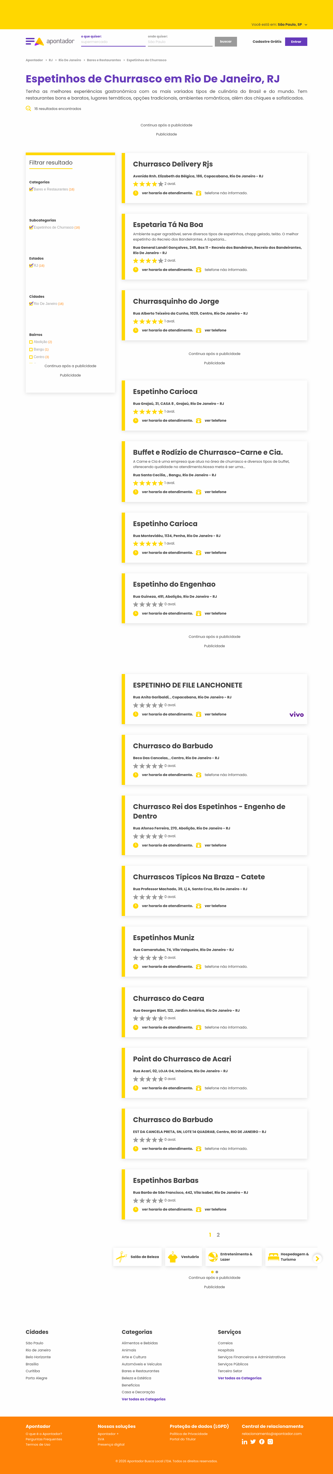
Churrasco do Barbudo (173, 746)
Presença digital (111, 1444)
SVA (101, 1439)
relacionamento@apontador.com (272, 1433)
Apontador (35, 60)
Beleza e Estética (136, 1378)
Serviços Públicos (233, 1364)
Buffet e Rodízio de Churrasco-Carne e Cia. (208, 452)
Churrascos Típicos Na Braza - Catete (199, 877)
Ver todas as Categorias (144, 1399)
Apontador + (108, 1433)
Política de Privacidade (189, 1433)
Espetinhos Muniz (163, 938)
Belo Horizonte (38, 1357)
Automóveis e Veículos (142, 1364)
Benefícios (131, 1385)
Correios (225, 1343)
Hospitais (226, 1350)
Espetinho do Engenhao (174, 584)
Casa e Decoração (138, 1392)
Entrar (296, 41)
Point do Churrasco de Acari (182, 1059)
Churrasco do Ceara (168, 998)
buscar (225, 41)
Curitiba (33, 1371)
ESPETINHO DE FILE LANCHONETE (187, 685)
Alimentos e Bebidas (140, 1343)
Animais (129, 1350)
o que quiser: (91, 36)
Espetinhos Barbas (166, 1180)
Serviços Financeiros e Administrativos (252, 1357)
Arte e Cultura (134, 1357)
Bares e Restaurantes (140, 1371)
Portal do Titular (183, 1439)
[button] (212, 1272)
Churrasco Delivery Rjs (173, 164)
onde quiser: (158, 36)
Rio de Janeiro (38, 1350)
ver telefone (216, 330)
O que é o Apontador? (44, 1433)
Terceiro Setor (230, 1371)
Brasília (32, 1364)
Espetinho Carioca (165, 391)
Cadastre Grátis (267, 41)
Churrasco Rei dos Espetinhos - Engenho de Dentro (209, 811)
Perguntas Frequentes (44, 1439)
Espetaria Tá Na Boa (168, 224)
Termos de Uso (38, 1444)
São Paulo (34, 1343)
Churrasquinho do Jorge (176, 301)
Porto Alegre (36, 1378)
